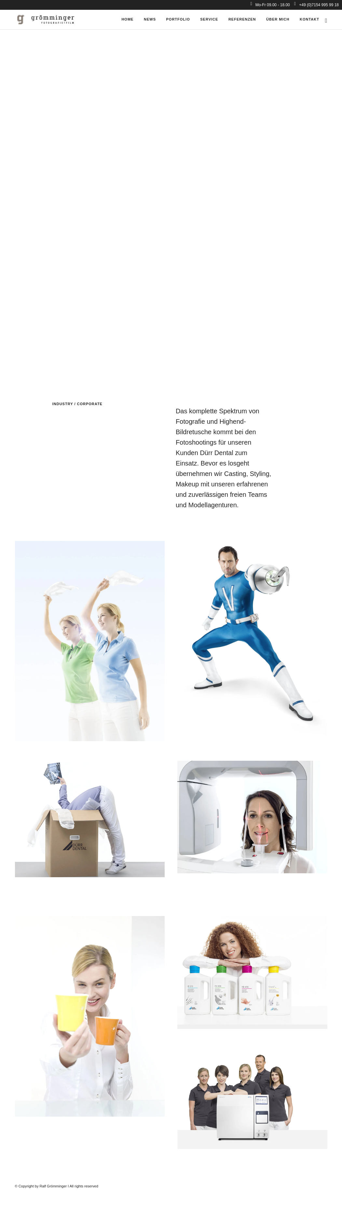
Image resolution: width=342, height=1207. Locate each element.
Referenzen (242, 19)
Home (127, 19)
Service (209, 19)
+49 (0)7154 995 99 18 (316, 5)
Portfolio (178, 19)
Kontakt (309, 19)
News (150, 19)
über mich (277, 19)
